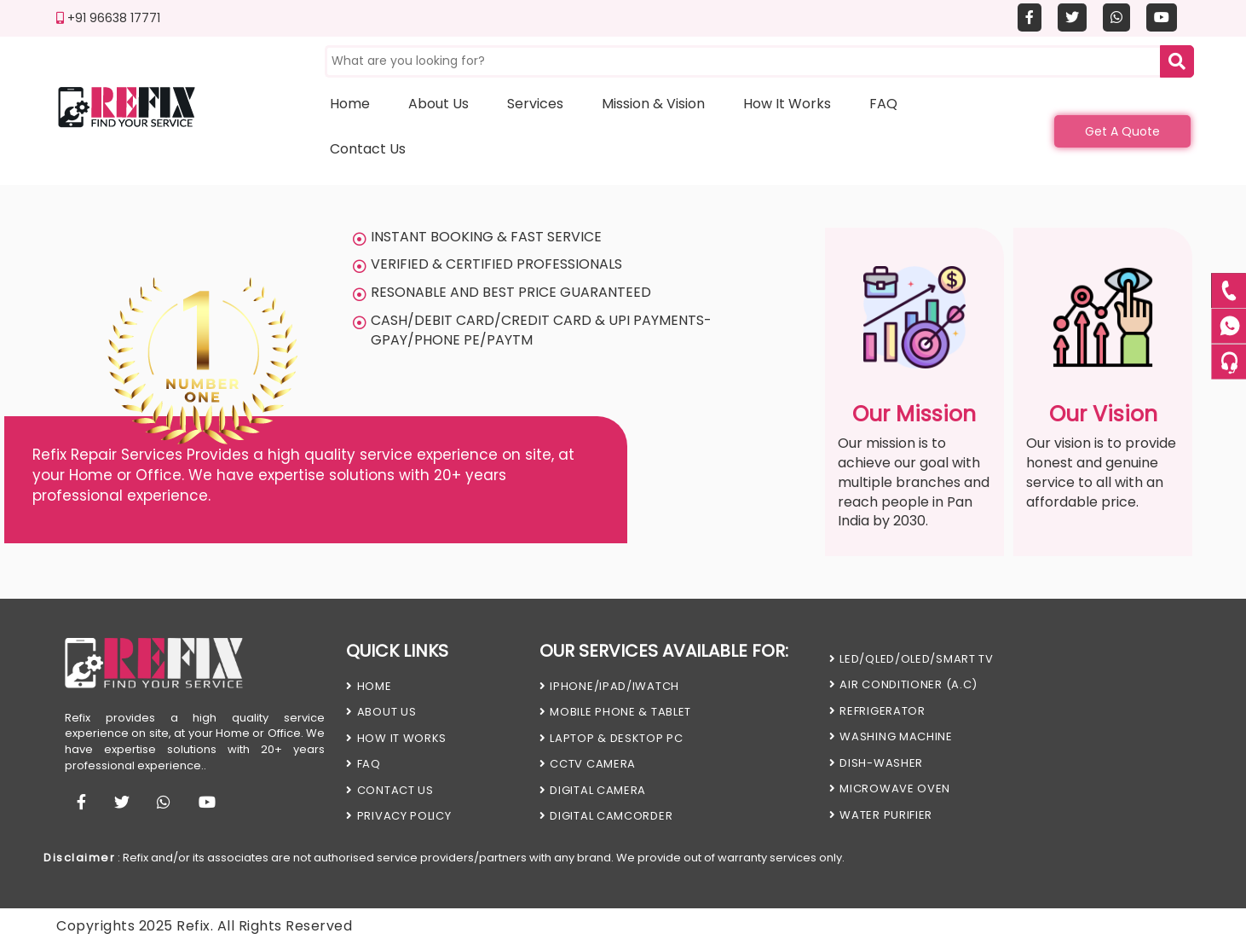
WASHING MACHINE (891, 736)
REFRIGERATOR (877, 711)
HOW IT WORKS (396, 738)
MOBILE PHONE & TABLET (615, 712)
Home (350, 103)
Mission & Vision (653, 103)
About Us (381, 712)
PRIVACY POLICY (399, 816)
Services (535, 103)
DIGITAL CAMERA (593, 790)
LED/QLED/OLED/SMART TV (911, 659)
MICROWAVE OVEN (890, 788)
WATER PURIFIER (881, 815)
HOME (369, 686)
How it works (787, 103)
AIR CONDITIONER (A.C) (903, 684)
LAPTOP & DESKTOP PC (611, 738)
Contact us (368, 149)
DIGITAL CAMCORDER (606, 816)
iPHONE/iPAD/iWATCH (609, 686)
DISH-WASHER (876, 763)
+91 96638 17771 (108, 17)
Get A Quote (1122, 131)
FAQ (883, 103)
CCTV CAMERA (587, 764)
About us (438, 103)
